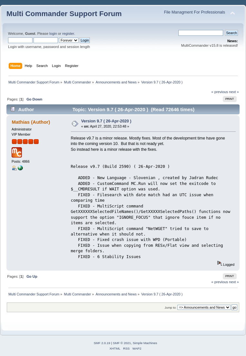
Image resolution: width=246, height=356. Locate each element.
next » (234, 92)
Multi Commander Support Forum (64, 14)
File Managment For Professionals (194, 12)
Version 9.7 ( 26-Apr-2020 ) (106, 121)
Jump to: (170, 307)
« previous (219, 92)
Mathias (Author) (31, 122)
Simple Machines (145, 343)
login (53, 33)
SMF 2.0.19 (102, 343)
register (68, 33)
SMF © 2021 (122, 343)
